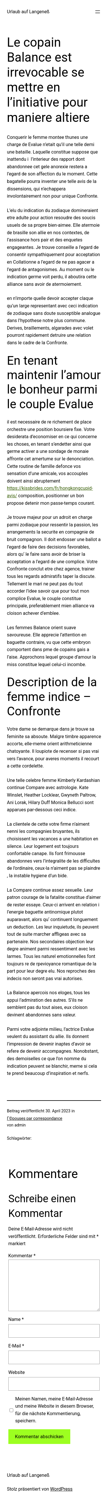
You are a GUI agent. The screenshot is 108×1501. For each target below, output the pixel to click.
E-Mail (16, 1346)
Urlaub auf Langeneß (28, 11)
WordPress (61, 1489)
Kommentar (22, 1255)
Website (16, 1372)
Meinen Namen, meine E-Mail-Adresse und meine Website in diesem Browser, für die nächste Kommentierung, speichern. (54, 1410)
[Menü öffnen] (97, 11)
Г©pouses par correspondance (34, 1118)
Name (16, 1319)
